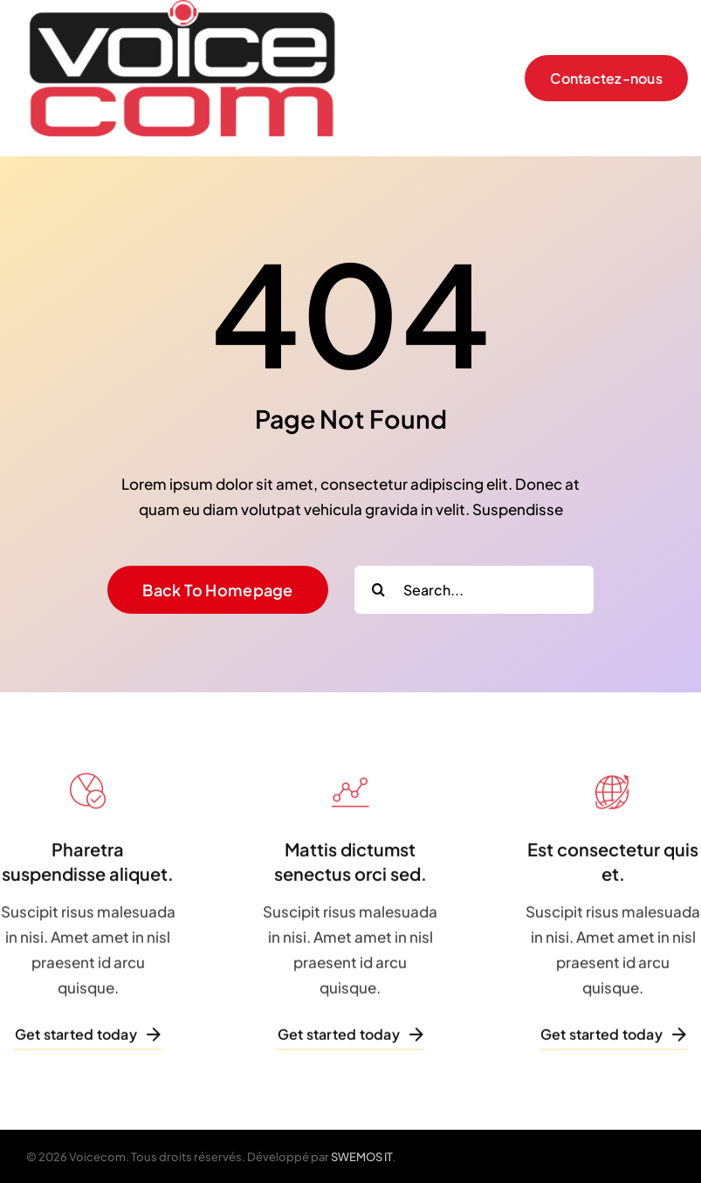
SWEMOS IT (361, 1157)
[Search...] (474, 590)
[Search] (378, 590)
